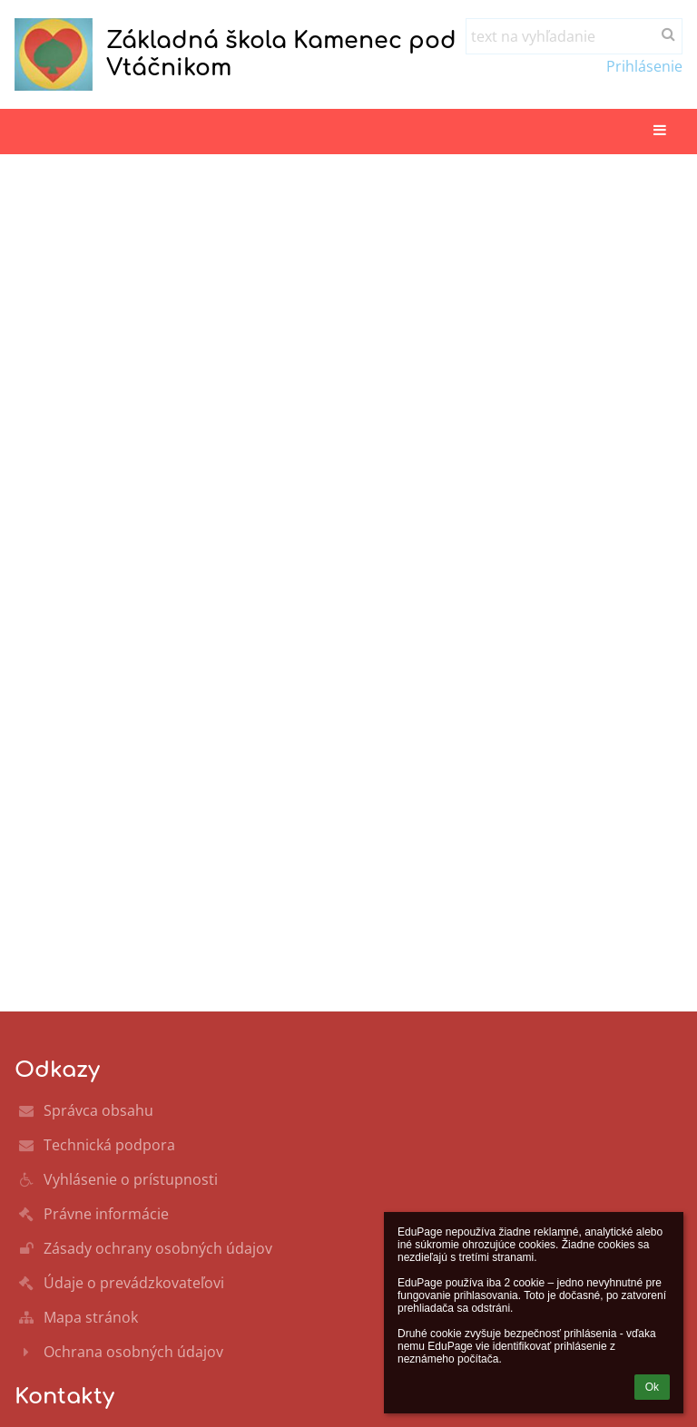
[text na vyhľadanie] (574, 36)
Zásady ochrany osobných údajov (158, 1248)
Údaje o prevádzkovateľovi (134, 1283)
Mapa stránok (91, 1317)
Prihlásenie (644, 66)
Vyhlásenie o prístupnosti (131, 1179)
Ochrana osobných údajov (133, 1352)
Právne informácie (106, 1214)
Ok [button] (652, 1387)
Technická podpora (109, 1145)
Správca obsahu (98, 1110)
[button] (659, 130)
